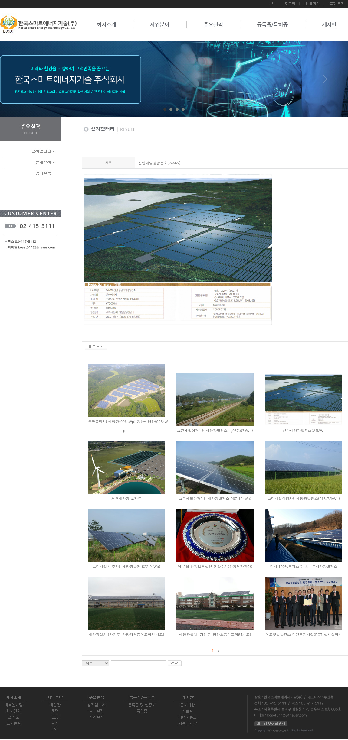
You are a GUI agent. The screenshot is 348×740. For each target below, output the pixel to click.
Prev (23, 81)
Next (325, 81)
